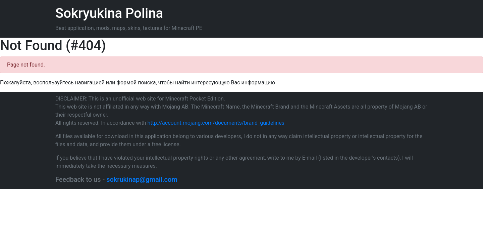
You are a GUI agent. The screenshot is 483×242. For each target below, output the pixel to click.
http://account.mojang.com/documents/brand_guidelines (216, 123)
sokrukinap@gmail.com (141, 179)
